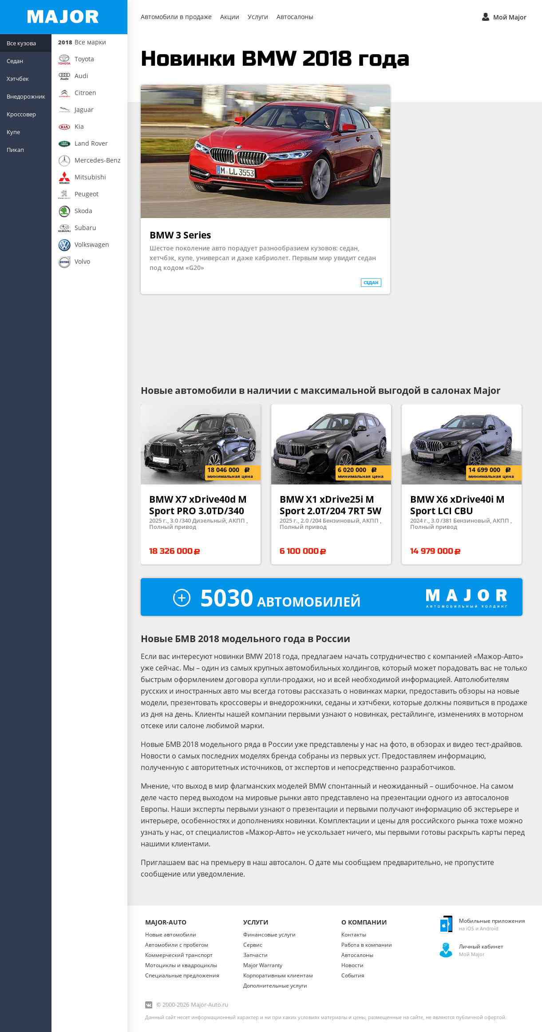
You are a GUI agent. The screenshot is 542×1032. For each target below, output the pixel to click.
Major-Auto (165, 922)
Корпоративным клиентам (278, 975)
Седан (15, 61)
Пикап (15, 150)
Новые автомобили (170, 934)
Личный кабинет (481, 946)
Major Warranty (262, 965)
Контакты (353, 934)
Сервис (252, 945)
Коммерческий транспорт (179, 955)
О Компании (364, 922)
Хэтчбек (18, 79)
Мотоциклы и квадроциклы (181, 965)
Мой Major (503, 16)
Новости (352, 965)
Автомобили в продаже (176, 16)
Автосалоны (295, 16)
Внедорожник (26, 96)
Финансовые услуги (269, 934)
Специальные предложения (182, 975)
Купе (13, 132)
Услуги (258, 16)
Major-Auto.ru (209, 1004)
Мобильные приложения (492, 921)
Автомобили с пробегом (176, 945)
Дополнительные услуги (275, 985)
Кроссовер (21, 114)
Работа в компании (366, 945)
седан (371, 282)
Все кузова (21, 43)
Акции (229, 16)
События (352, 975)
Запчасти (255, 955)
